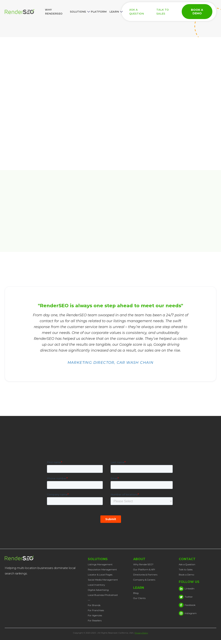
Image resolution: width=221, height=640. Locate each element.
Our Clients (139, 598)
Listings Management (100, 564)
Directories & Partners (145, 574)
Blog (135, 593)
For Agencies (95, 615)
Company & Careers (144, 579)
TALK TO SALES (162, 11)
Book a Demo (186, 574)
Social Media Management (103, 579)
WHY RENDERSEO (53, 11)
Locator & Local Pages (100, 574)
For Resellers (95, 620)
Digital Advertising (98, 589)
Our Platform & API (144, 569)
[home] (23, 11)
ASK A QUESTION (136, 11)
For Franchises (96, 610)
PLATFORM (98, 11)
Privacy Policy (141, 633)
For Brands (94, 605)
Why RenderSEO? (143, 564)
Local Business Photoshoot (103, 595)
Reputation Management (102, 569)
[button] (79, 12)
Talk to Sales (186, 569)
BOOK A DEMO (197, 11)
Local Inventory (96, 584)
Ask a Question (187, 564)
